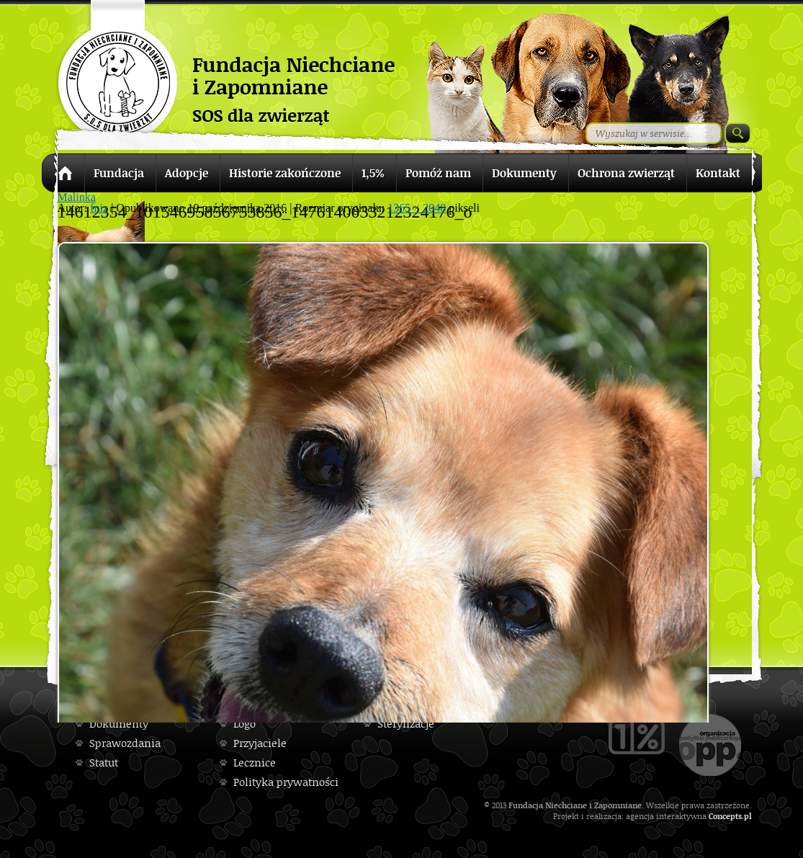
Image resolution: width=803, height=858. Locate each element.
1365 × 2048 (416, 208)
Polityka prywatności (285, 782)
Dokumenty (118, 723)
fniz (99, 208)
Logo (244, 723)
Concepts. (726, 815)
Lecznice (254, 762)
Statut (103, 762)
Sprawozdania (125, 743)
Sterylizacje (405, 723)
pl (748, 815)
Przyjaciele (260, 743)
